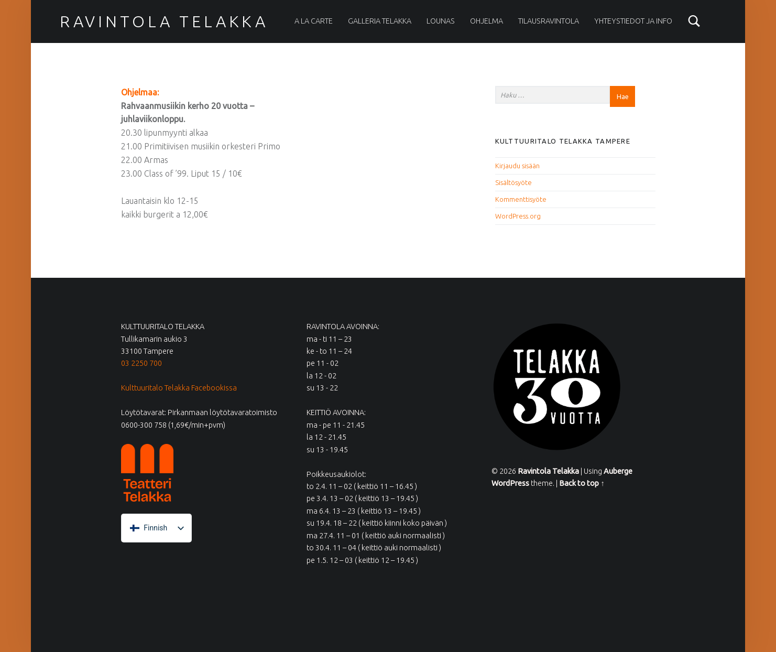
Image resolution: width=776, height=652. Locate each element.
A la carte (313, 21)
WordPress (510, 483)
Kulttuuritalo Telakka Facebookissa (179, 388)
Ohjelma (486, 21)
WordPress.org (518, 216)
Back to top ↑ (581, 483)
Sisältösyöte (513, 182)
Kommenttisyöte (521, 199)
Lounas (441, 21)
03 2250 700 (141, 363)
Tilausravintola (548, 21)
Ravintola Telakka (164, 21)
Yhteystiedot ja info (633, 21)
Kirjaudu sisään (517, 165)
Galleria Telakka (379, 21)
